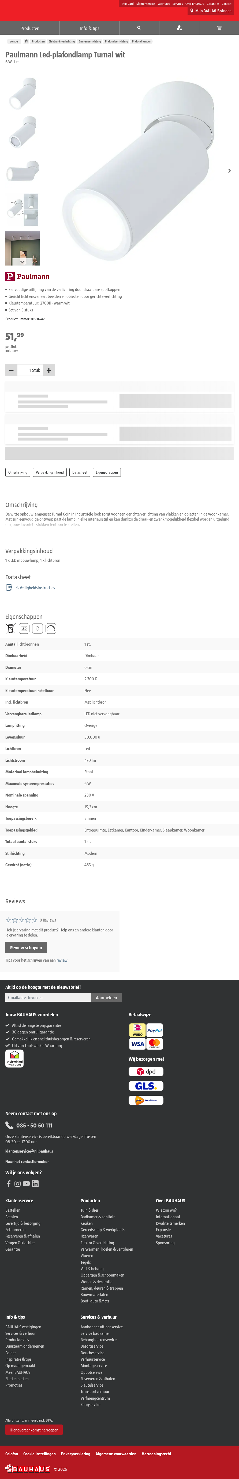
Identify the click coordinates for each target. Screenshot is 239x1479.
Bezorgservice (92, 1345)
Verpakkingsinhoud (50, 472)
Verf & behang (92, 1268)
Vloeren (87, 1255)
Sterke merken (17, 1378)
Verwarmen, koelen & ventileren (107, 1248)
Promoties (13, 1384)
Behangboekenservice (99, 1339)
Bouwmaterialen (94, 1294)
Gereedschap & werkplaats (103, 1229)
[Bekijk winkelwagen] (219, 28)
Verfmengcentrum (95, 1397)
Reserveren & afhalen (22, 1235)
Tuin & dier (89, 1209)
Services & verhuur (20, 1333)
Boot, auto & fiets (95, 1300)
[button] (230, 171)
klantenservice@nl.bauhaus (29, 1150)
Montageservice (94, 1365)
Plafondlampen (141, 41)
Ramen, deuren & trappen (102, 1287)
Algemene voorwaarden (116, 1453)
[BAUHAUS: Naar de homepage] (35, 9)
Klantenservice (145, 3)
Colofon (11, 1453)
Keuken (87, 1223)
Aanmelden (106, 997)
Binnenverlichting (90, 41)
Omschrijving (17, 472)
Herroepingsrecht (156, 1453)
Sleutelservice (92, 1384)
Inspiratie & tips (18, 1358)
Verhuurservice (93, 1358)
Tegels (86, 1262)
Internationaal (168, 1216)
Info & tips (89, 28)
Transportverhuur (95, 1391)
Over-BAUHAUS (194, 3)
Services (178, 3)
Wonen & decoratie (96, 1281)
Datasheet (79, 472)
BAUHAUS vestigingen (23, 1326)
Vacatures (164, 3)
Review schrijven (26, 947)
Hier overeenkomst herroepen (34, 1429)
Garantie (12, 1248)
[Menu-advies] (139, 28)
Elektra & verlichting (62, 41)
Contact (226, 3)
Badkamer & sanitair (98, 1216)
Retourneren (15, 1229)
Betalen (11, 1216)
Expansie (163, 1229)
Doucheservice (92, 1352)
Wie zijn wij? (166, 1209)
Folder (10, 1352)
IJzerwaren (89, 1235)
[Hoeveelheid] (24, 370)
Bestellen (12, 1209)
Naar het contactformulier (27, 1161)
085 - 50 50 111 (28, 1125)
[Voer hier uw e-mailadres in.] (48, 997)
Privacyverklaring (75, 1453)
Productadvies (17, 1339)
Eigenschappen (107, 472)
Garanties (213, 3)
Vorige (14, 41)
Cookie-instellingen (39, 1453)
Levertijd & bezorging (22, 1223)
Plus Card (128, 3)
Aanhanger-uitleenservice (102, 1326)
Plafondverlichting (116, 41)
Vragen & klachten (20, 1242)
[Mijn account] (179, 28)
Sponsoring (165, 1242)
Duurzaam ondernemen (24, 1345)
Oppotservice (91, 1372)
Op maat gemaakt (20, 1365)
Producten (29, 28)
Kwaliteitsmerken (170, 1223)
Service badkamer (95, 1333)
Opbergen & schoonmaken (102, 1274)
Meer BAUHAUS (17, 1372)
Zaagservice (90, 1404)
